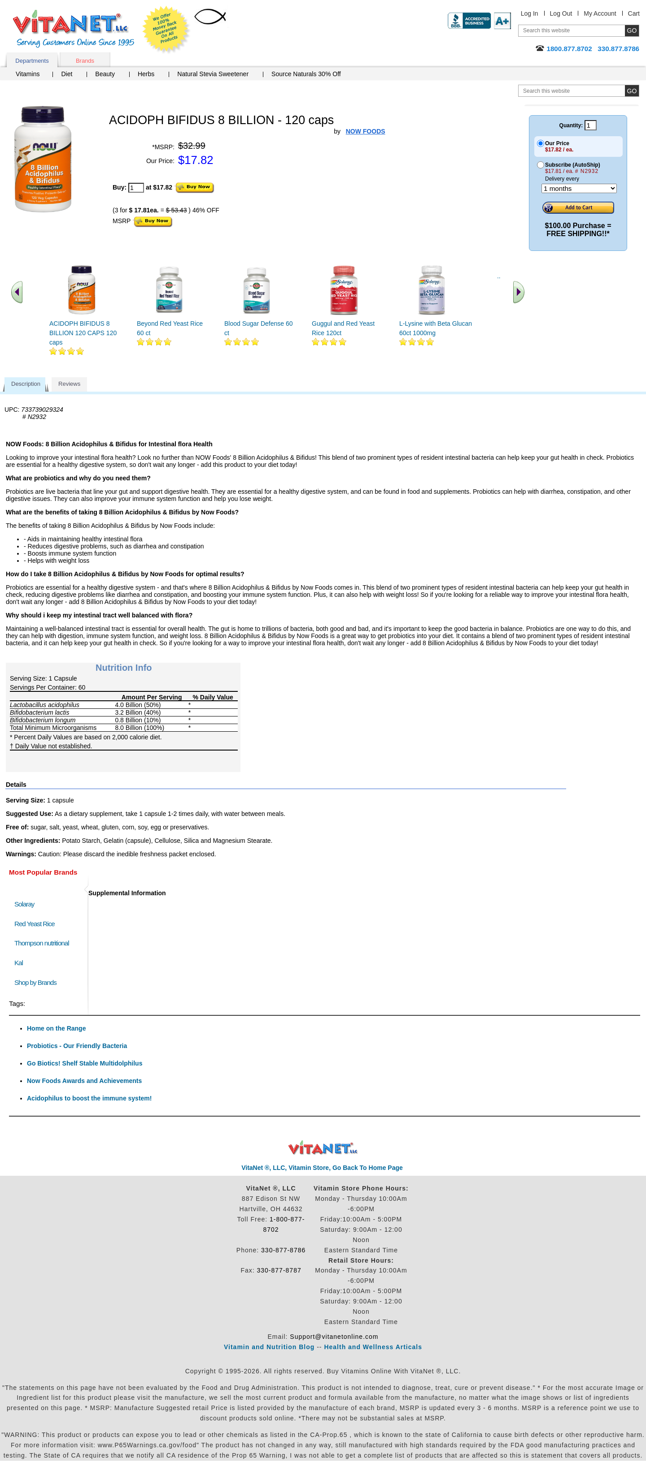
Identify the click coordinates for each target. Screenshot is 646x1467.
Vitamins (27, 74)
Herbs (146, 74)
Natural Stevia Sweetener (213, 74)
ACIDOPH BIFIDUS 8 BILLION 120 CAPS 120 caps (83, 333)
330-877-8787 (279, 1270)
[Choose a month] (579, 188)
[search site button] (632, 90)
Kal (18, 962)
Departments (31, 60)
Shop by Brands (37, 982)
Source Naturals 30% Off (306, 74)
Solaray (24, 904)
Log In (529, 13)
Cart (634, 13)
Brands (85, 60)
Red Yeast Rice (34, 924)
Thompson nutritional (41, 943)
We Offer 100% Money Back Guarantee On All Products (166, 30)
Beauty (105, 74)
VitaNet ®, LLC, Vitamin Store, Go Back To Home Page (322, 1167)
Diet (66, 74)
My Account (600, 13)
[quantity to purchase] (136, 188)
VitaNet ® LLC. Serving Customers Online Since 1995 (73, 29)
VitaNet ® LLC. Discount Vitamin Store (323, 1147)
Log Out (561, 13)
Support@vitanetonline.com (334, 1336)
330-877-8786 (283, 1250)
